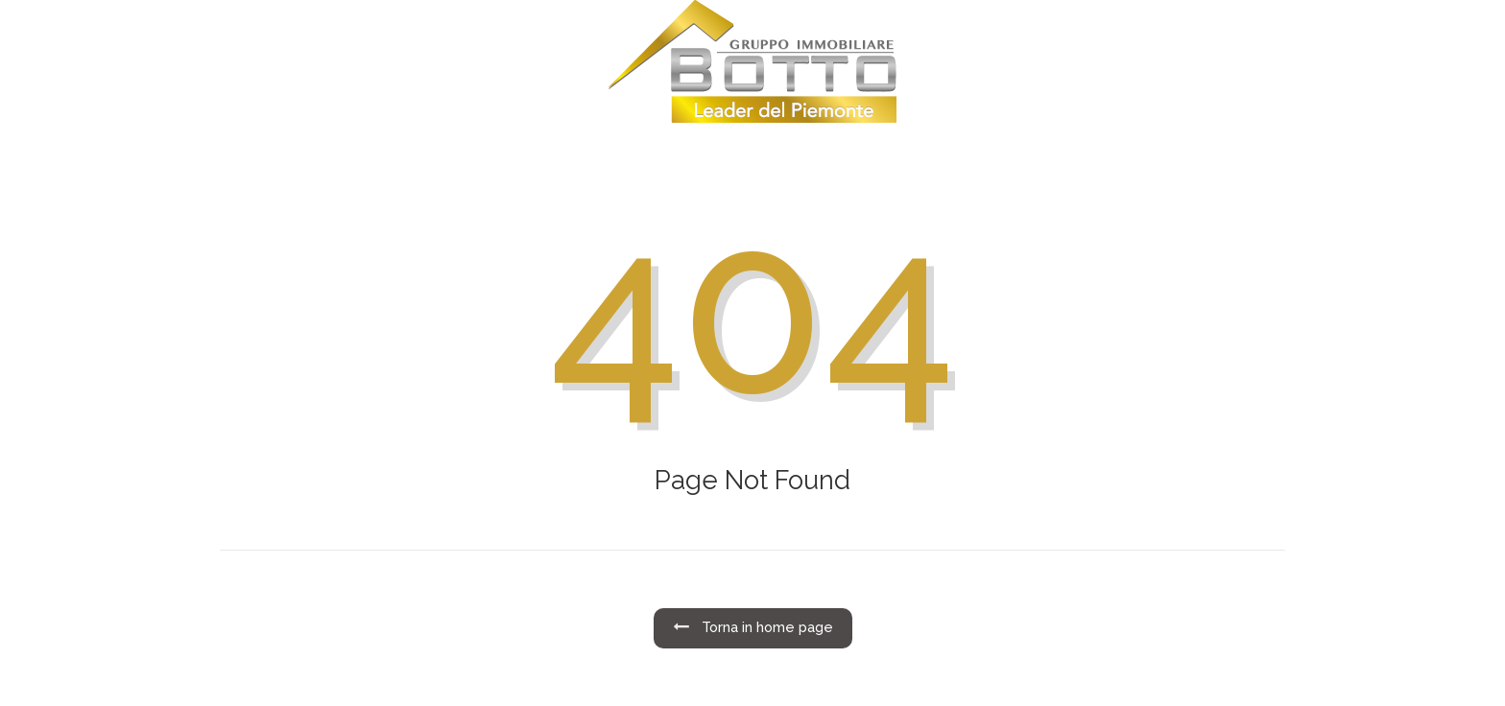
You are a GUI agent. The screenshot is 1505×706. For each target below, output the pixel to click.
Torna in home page (753, 627)
